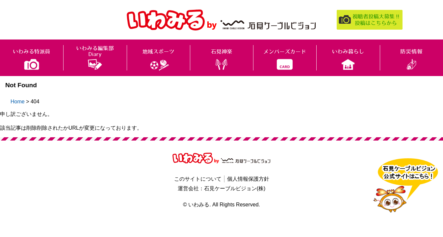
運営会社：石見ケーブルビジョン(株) (222, 188)
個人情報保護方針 (248, 179)
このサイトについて (198, 179)
